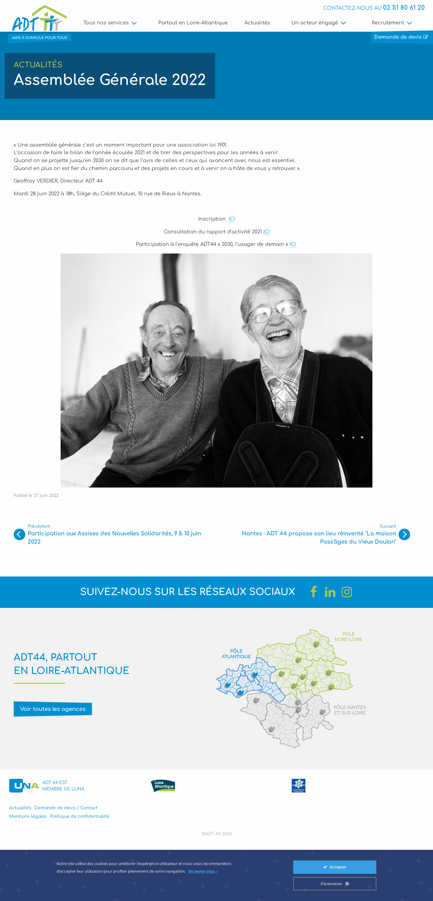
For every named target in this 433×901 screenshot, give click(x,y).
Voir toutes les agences (53, 711)
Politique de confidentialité (79, 818)
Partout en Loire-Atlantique (193, 23)
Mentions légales (28, 818)
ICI (231, 221)
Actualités (257, 23)
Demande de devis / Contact (66, 809)
